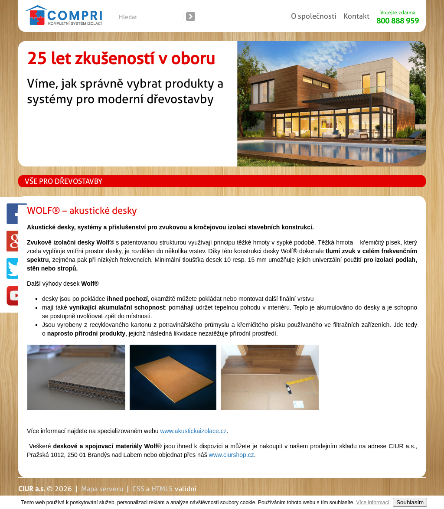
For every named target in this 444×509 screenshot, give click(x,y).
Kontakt (356, 16)
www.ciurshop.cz (231, 454)
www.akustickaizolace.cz (193, 430)
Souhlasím (410, 502)
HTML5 (162, 489)
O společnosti (313, 16)
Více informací (372, 502)
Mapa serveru (102, 489)
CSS (138, 489)
